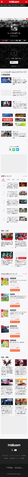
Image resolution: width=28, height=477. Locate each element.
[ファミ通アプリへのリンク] (9, 467)
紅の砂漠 (16, 131)
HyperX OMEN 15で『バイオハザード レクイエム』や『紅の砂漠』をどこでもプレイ (19, 94)
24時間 (8, 179)
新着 (2, 5)
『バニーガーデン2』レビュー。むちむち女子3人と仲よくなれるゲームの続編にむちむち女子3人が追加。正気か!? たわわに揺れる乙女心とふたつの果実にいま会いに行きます (21, 371)
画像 (25, 40)
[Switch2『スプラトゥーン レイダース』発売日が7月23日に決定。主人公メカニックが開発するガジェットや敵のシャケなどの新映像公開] (23, 210)
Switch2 (5, 5)
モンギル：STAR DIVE (8, 258)
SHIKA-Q (20, 239)
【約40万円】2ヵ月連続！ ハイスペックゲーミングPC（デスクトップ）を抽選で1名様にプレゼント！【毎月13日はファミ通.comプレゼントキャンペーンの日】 (7, 410)
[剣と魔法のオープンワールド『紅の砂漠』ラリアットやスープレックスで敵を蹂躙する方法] (6, 134)
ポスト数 (23, 179)
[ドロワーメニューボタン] (2, 2)
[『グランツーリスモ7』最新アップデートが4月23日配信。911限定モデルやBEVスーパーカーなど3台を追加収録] (23, 201)
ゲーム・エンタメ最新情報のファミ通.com (9, 18)
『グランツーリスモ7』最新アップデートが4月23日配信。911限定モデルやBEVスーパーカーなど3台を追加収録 (12, 203)
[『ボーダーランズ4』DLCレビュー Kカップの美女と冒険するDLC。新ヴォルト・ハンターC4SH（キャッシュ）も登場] (6, 104)
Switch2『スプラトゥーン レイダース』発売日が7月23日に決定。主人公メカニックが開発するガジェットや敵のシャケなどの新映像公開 (12, 211)
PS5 (13, 5)
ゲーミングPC (17, 78)
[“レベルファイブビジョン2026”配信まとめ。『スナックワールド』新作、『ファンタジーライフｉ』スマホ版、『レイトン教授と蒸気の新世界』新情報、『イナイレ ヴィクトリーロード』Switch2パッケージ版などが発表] (21, 401)
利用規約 (24, 455)
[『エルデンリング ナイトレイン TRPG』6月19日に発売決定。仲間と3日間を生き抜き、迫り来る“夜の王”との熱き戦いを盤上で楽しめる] (23, 184)
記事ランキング (6, 176)
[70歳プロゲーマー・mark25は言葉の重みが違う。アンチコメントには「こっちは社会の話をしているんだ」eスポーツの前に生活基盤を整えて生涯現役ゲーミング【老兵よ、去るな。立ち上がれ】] (21, 382)
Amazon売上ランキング (9, 274)
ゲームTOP (5, 40)
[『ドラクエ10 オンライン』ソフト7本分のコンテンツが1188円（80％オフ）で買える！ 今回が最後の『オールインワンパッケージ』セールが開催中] (23, 193)
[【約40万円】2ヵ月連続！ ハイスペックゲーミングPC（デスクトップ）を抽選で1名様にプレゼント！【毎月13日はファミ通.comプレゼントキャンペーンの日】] (7, 401)
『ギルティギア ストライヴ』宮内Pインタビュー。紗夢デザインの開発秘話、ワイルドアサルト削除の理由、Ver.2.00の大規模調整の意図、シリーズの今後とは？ (12, 220)
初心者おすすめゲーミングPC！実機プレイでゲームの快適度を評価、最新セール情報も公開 (20, 82)
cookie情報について (14, 458)
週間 (13, 179)
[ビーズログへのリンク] (19, 467)
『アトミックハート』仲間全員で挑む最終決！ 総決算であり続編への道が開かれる (7, 243)
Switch (9, 5)
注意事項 (6, 458)
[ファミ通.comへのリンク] (14, 2)
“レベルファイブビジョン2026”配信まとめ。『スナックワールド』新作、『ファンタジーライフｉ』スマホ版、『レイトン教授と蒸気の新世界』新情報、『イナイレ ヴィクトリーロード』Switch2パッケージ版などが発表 (21, 410)
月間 (18, 179)
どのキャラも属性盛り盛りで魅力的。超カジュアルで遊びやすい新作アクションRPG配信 (6, 262)
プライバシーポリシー (15, 455)
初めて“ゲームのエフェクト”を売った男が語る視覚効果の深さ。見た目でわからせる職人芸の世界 (20, 244)
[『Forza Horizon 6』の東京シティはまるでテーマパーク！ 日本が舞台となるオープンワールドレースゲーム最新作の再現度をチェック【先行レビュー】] (7, 382)
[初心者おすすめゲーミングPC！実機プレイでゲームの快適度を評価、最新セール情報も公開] (6, 80)
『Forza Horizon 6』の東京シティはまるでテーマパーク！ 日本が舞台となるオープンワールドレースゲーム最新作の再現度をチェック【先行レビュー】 (7, 390)
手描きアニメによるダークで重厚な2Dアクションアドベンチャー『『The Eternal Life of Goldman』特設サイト (21, 263)
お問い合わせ (5, 455)
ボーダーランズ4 (18, 101)
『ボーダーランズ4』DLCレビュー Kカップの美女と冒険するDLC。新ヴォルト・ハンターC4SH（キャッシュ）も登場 (20, 106)
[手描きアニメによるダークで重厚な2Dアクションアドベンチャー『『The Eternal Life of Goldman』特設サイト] (21, 255)
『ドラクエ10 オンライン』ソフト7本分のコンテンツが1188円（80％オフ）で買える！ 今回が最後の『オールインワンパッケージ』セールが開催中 (13, 194)
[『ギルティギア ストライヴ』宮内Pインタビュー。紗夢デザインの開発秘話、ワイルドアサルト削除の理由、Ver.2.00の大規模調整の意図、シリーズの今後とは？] (23, 219)
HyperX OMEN (17, 90)
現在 (3, 179)
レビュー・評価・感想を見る (13, 58)
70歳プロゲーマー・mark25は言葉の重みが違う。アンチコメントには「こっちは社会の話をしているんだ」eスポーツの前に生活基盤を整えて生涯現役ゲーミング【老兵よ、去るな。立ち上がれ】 (20, 390)
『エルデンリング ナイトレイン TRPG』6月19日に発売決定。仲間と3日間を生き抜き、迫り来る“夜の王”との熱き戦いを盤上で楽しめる (12, 186)
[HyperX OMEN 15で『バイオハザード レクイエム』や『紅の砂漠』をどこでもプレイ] (6, 93)
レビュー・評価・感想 (15, 40)
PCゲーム (17, 5)
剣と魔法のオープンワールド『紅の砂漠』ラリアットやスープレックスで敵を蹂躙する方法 (19, 135)
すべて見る (24, 176)
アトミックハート (8, 239)
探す (16, 62)
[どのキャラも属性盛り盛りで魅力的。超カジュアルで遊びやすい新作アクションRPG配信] (7, 255)
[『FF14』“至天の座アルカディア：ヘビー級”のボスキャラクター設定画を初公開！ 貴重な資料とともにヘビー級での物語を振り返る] (7, 362)
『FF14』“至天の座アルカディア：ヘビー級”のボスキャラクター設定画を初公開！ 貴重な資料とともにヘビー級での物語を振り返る (7, 371)
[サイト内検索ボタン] (26, 2)
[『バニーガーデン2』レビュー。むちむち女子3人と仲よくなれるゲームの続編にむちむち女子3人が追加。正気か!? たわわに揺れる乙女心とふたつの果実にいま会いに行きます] (21, 362)
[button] (14, 66)
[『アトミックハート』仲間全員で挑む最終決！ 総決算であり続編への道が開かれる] (7, 236)
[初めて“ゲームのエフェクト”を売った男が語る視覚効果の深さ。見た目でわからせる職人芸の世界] (21, 236)
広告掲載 (22, 458)
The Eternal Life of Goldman (22, 258)
